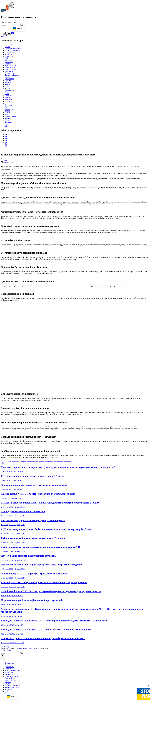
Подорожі (8, 96)
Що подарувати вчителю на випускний (23, 595)
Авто (7, 107)
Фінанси (8, 97)
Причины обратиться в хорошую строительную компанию (34, 657)
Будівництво (9, 73)
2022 (6, 142)
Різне (7, 77)
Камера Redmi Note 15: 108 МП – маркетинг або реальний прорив (38, 577)
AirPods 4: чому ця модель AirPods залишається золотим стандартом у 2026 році (46, 613)
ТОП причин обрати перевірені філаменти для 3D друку (32, 559)
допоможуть (31, 544)
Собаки (7, 101)
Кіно (6, 114)
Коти (6, 103)
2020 (6, 146)
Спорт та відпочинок (12, 50)
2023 (6, 140)
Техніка (7, 88)
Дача (6, 92)
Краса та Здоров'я (11, 65)
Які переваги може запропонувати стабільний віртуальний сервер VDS (41, 630)
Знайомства (9, 60)
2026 (6, 135)
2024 (6, 138)
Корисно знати (10, 90)
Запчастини (9, 62)
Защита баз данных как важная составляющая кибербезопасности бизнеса (43, 722)
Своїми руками (10, 116)
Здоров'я (8, 82)
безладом (15, 544)
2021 (6, 144)
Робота (7, 47)
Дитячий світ (9, 71)
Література (9, 109)
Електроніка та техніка (13, 49)
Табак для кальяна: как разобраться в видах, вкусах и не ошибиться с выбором (46, 713)
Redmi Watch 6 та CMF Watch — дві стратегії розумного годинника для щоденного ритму (51, 675)
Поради (7, 120)
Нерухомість (9, 45)
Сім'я (7, 94)
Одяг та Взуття (10, 69)
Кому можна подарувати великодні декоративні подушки (33, 604)
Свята (7, 124)
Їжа (6, 126)
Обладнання (9, 52)
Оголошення (9, 79)
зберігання (40, 544)
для (24, 544)
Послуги (8, 64)
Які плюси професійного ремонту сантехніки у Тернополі (33, 621)
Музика (7, 111)
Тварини (8, 118)
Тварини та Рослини (12, 75)
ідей (9, 544)
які (70, 544)
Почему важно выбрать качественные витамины (28, 639)
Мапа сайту (5, 730)
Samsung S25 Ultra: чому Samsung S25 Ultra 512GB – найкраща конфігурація (44, 666)
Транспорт (8, 54)
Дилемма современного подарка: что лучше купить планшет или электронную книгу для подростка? (58, 550)
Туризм (7, 84)
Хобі (6, 58)
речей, (66, 544)
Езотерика (8, 122)
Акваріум (8, 99)
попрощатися (58, 544)
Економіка (8, 80)
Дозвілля (8, 112)
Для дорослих (10, 67)
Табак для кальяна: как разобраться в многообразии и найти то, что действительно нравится (54, 704)
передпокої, (49, 544)
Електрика (8, 105)
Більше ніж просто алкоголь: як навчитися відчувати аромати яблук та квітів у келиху (50, 586)
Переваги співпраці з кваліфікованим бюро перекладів (32, 683)
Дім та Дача (9, 56)
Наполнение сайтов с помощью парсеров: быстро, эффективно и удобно (41, 648)
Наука (7, 86)
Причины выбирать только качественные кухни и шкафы (34, 568)
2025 (6, 136)
